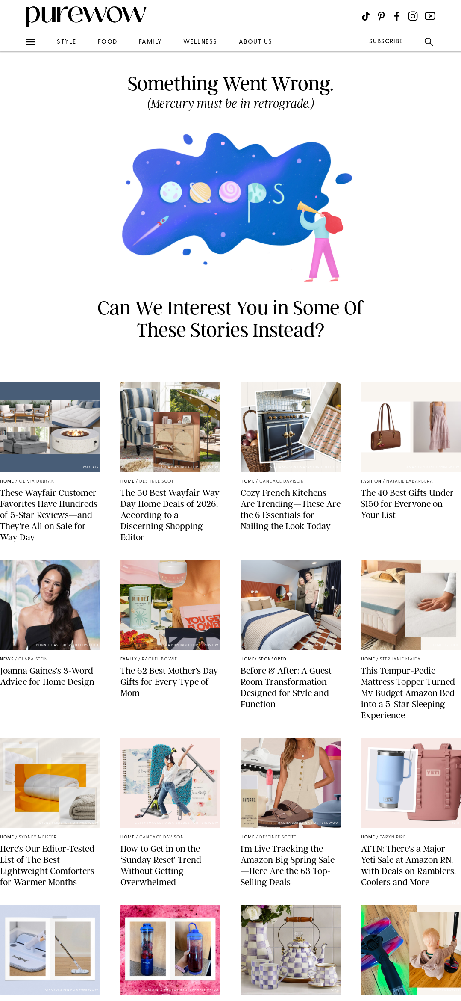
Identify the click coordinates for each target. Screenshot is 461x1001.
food (107, 42)
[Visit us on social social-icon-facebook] (396, 16)
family (150, 42)
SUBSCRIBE (386, 41)
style (66, 42)
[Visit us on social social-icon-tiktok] (365, 16)
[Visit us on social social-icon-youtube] (430, 16)
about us (256, 42)
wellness (200, 42)
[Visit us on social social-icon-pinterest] (381, 16)
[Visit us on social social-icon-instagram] (413, 16)
